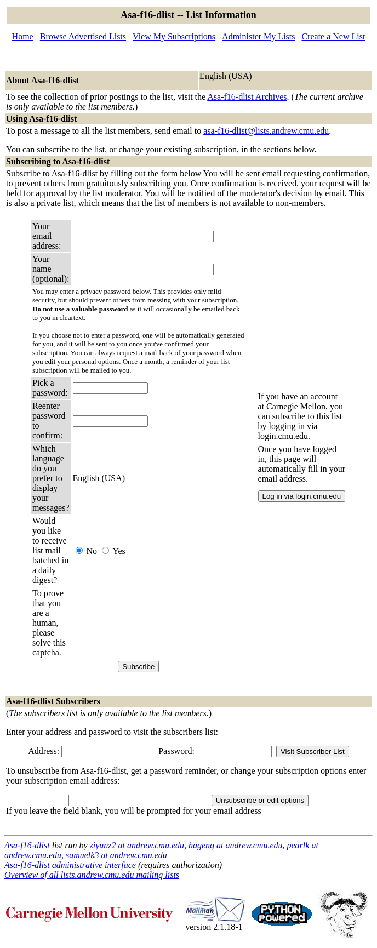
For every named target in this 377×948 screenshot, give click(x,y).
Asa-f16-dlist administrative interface (70, 865)
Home (22, 36)
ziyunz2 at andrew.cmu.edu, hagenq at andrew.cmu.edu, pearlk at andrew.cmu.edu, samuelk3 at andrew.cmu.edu (161, 850)
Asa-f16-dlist (27, 845)
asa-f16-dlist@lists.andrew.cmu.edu (266, 130)
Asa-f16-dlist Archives (247, 96)
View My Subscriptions (174, 36)
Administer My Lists (258, 36)
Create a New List (333, 36)
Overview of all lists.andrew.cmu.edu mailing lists (91, 875)
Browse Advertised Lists (83, 36)
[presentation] (156, 623)
